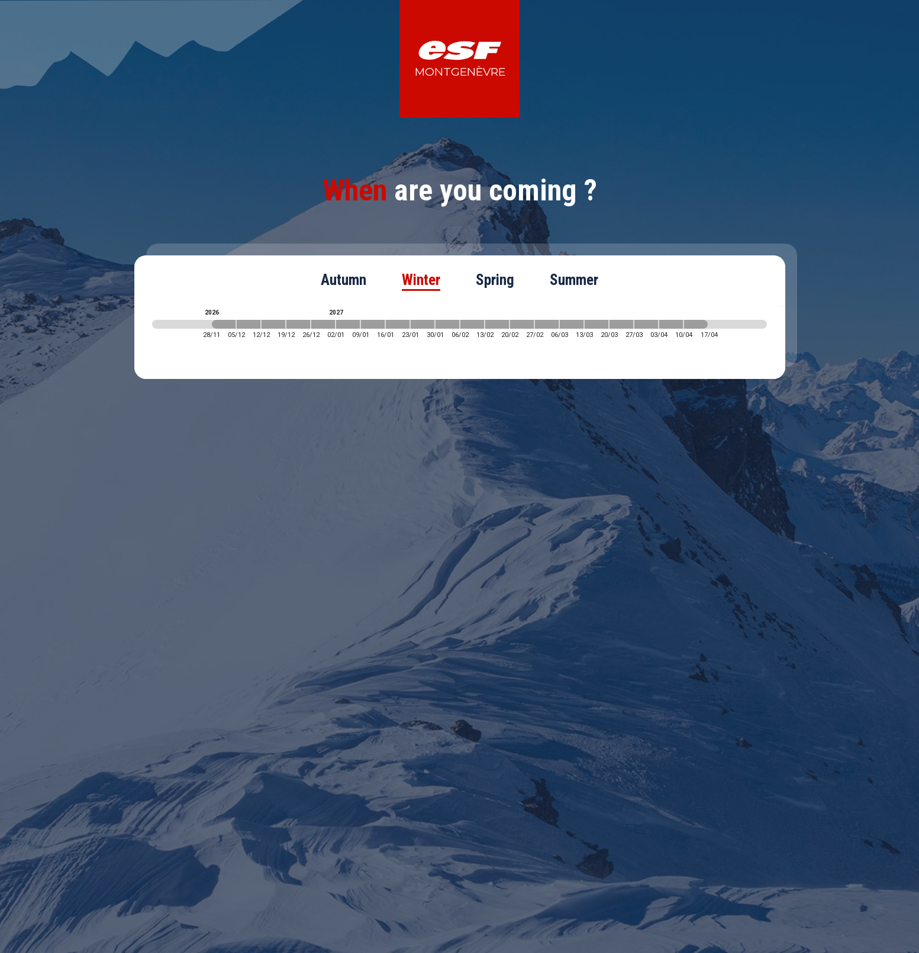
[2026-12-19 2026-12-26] (298, 324)
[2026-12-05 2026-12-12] (248, 324)
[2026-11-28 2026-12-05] (224, 324)
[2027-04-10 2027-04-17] (696, 324)
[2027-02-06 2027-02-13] (472, 324)
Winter (421, 280)
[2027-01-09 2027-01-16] (373, 324)
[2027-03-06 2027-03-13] (571, 324)
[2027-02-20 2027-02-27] (522, 324)
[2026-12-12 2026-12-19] (273, 324)
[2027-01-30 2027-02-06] (447, 324)
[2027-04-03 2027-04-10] (671, 324)
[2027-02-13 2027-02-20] (497, 324)
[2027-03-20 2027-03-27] (621, 324)
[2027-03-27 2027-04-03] (646, 324)
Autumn (343, 280)
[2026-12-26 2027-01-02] (323, 324)
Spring (495, 280)
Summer (574, 280)
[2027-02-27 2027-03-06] (547, 324)
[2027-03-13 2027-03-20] (596, 324)
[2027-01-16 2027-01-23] (397, 324)
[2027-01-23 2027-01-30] (422, 324)
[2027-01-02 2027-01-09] (348, 324)
